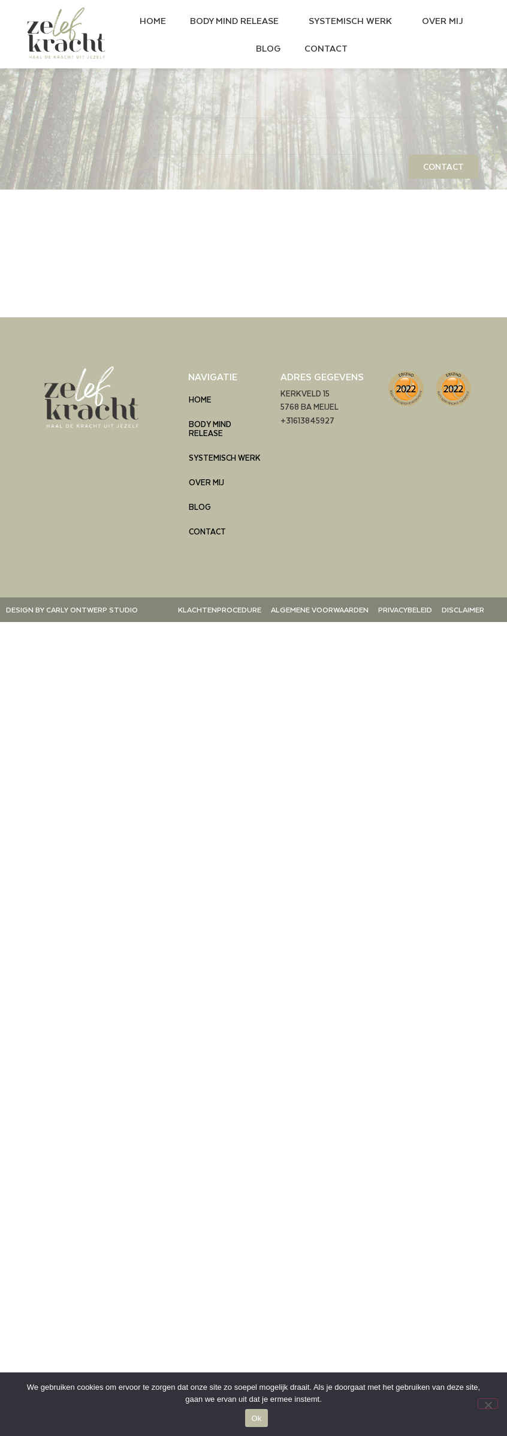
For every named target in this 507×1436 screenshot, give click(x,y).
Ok (256, 1418)
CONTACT (326, 48)
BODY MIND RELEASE (237, 20)
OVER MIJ (442, 20)
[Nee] (488, 1403)
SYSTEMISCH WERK (353, 20)
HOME (153, 20)
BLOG (268, 48)
